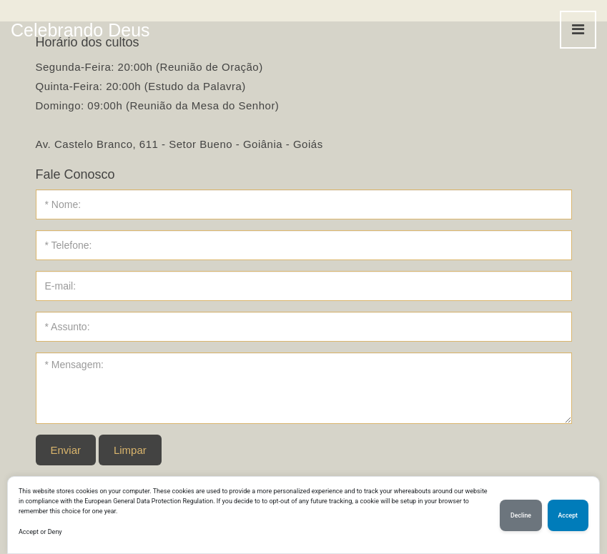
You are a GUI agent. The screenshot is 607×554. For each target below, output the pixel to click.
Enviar (66, 450)
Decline (520, 515)
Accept (568, 515)
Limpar (130, 450)
